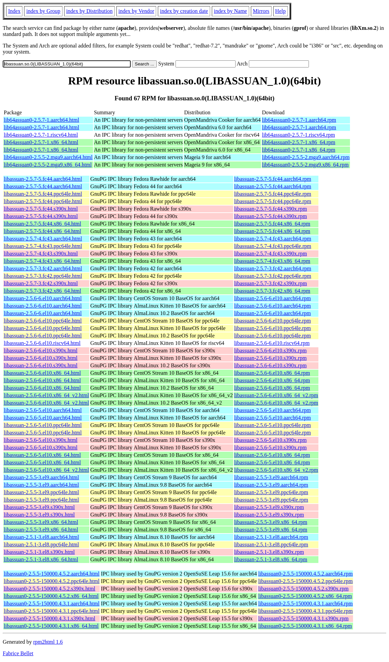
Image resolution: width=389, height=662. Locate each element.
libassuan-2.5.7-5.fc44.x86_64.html (42, 224)
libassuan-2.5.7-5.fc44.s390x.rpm (270, 209)
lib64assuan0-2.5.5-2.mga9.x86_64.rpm (305, 165)
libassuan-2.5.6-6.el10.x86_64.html (42, 373)
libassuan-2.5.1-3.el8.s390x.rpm (269, 552)
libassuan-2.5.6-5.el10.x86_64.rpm (272, 455)
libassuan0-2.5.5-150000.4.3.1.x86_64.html (51, 626)
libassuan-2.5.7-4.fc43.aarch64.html (43, 238)
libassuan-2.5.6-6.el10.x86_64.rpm (272, 373)
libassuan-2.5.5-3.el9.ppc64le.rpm (271, 492)
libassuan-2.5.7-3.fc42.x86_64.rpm (272, 291)
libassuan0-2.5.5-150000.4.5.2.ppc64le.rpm (305, 581)
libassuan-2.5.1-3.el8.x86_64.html (41, 559)
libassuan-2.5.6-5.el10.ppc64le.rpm (272, 425)
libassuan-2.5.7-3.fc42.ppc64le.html (43, 276)
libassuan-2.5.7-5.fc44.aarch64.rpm (272, 179)
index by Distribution (89, 11)
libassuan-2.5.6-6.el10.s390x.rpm (270, 350)
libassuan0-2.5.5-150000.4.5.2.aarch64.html (51, 574)
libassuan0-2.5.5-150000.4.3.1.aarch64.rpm (305, 603)
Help (280, 11)
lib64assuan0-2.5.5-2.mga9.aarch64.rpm (306, 157)
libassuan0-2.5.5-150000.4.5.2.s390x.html (49, 588)
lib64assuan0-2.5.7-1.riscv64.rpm (298, 135)
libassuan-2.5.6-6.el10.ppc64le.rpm (272, 321)
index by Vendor (136, 11)
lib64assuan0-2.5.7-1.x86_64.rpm (298, 142)
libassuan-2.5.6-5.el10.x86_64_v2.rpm (276, 470)
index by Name (230, 11)
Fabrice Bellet (18, 653)
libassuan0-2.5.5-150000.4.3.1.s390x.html (49, 618)
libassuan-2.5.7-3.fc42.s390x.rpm (270, 283)
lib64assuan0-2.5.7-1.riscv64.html (41, 135)
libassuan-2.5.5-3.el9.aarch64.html (41, 477)
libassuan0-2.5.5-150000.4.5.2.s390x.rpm (303, 588)
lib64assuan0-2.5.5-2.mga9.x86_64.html (48, 165)
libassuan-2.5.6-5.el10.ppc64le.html (43, 425)
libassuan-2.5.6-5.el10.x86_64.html (42, 455)
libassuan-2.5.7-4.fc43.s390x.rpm (270, 253)
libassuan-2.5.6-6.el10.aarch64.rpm (272, 298)
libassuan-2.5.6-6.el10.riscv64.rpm (272, 343)
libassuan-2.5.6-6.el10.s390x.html (40, 350)
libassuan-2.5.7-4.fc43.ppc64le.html (43, 246)
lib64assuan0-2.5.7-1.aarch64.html (41, 120)
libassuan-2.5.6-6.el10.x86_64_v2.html (46, 395)
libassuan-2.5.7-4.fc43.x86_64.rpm (272, 261)
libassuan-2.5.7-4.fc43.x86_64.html (42, 261)
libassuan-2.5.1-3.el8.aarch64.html (41, 537)
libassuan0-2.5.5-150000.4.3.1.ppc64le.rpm (305, 611)
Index (14, 11)
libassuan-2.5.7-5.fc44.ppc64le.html (43, 194)
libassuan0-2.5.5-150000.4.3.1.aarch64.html (51, 603)
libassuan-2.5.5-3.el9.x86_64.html (41, 522)
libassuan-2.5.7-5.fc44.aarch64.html (43, 179)
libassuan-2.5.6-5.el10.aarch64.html (43, 410)
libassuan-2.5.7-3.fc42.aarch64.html (43, 268)
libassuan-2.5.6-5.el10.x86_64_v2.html (46, 470)
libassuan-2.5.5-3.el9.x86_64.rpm (271, 522)
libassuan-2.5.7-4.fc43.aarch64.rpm (272, 238)
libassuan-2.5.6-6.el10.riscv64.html (42, 343)
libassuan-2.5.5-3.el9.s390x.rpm (269, 507)
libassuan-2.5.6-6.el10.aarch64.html (43, 298)
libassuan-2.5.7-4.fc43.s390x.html (41, 253)
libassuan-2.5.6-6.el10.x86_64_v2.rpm (276, 395)
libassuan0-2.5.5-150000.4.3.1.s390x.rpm (303, 618)
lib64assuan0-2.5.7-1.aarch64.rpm (299, 120)
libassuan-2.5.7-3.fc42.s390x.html (41, 283)
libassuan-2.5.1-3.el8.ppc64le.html (41, 544)
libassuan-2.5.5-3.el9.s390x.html (39, 507)
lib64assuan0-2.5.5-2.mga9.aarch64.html (48, 157)
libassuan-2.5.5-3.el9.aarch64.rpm (271, 477)
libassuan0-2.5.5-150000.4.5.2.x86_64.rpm (305, 596)
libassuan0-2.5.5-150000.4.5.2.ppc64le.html (51, 581)
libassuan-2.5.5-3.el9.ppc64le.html (41, 492)
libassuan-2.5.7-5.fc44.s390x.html (41, 209)
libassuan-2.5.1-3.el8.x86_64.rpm (271, 559)
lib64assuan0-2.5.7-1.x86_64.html (41, 142)
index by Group (43, 11)
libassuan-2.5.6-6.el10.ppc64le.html (43, 321)
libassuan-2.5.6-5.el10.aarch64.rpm (272, 410)
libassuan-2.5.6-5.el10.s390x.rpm (270, 440)
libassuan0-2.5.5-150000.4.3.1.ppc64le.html (51, 611)
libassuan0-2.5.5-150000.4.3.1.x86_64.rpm (305, 626)
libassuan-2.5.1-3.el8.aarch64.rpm (271, 537)
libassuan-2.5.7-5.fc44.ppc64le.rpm (272, 194)
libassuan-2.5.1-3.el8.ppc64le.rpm (271, 544)
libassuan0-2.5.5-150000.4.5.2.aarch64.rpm (305, 574)
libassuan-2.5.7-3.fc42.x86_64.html (42, 291)
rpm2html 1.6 (48, 642)
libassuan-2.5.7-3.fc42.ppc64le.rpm (272, 276)
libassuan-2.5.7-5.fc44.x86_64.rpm (272, 224)
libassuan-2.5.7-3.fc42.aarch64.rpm (272, 268)
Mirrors (261, 11)
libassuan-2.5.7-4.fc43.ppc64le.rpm (272, 246)
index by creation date (184, 11)
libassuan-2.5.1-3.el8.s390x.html (39, 552)
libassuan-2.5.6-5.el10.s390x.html (40, 440)
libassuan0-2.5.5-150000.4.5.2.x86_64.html (51, 596)
